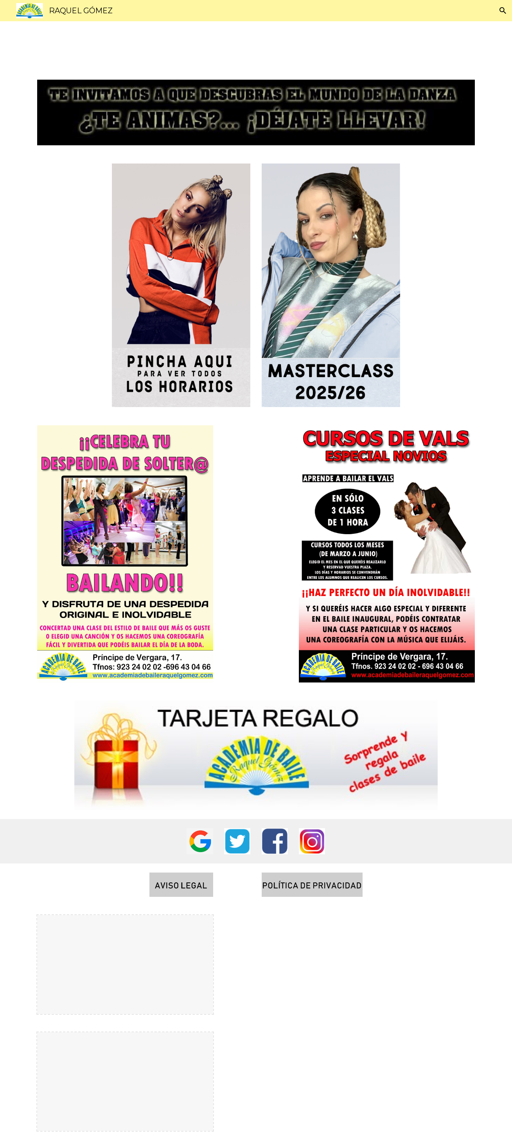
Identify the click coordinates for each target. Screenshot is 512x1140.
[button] (503, 11)
